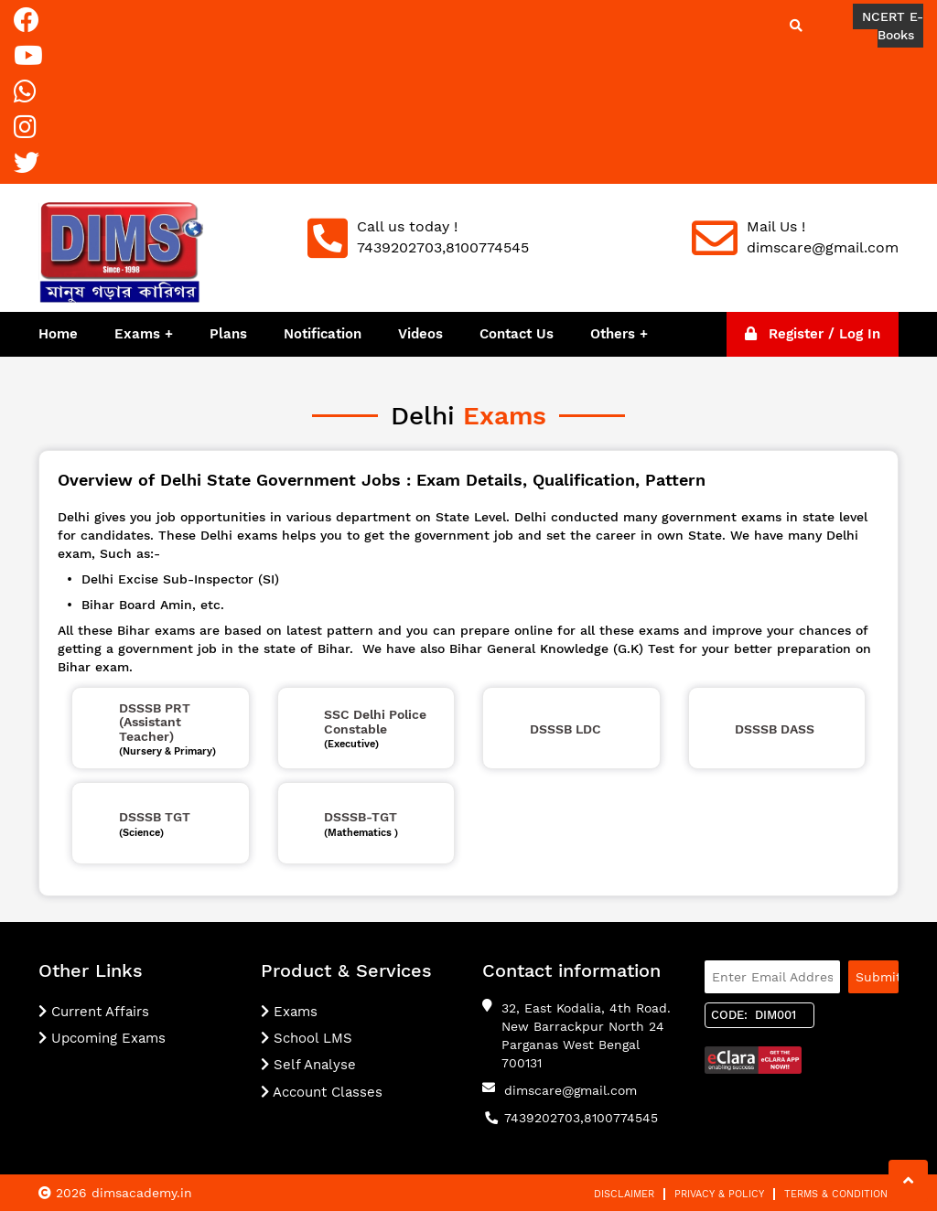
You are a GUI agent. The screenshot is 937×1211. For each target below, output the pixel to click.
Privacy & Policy (719, 1194)
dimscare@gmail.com (570, 1090)
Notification (322, 334)
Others (615, 334)
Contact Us (516, 334)
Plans (228, 334)
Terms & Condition (836, 1194)
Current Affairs (93, 1011)
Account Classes (321, 1092)
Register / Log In (812, 334)
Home (58, 334)
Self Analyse (308, 1064)
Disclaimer (624, 1194)
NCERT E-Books (892, 25)
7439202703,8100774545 (581, 1117)
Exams (137, 334)
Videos (420, 334)
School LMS (306, 1038)
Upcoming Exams (102, 1038)
